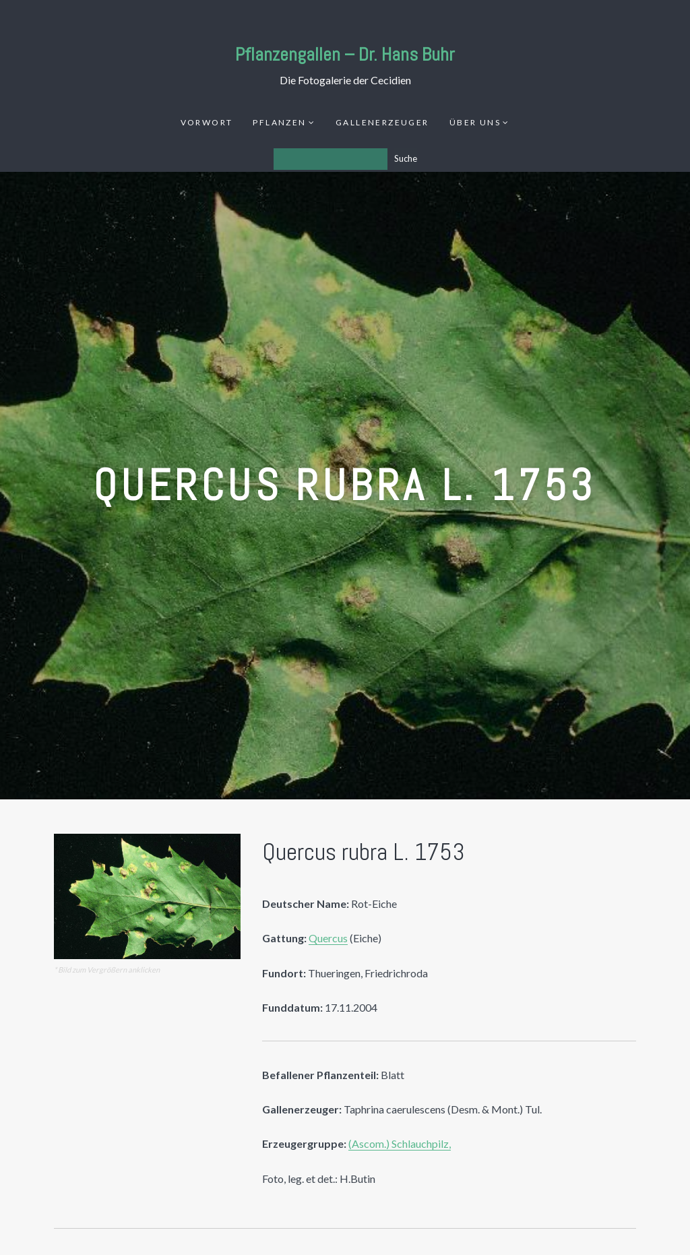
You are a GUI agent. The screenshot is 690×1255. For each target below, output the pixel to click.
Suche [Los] (405, 158)
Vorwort (207, 122)
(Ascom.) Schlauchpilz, (399, 1143)
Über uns (475, 122)
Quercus (328, 937)
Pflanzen (279, 122)
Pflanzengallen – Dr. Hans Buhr (345, 54)
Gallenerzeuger (382, 122)
